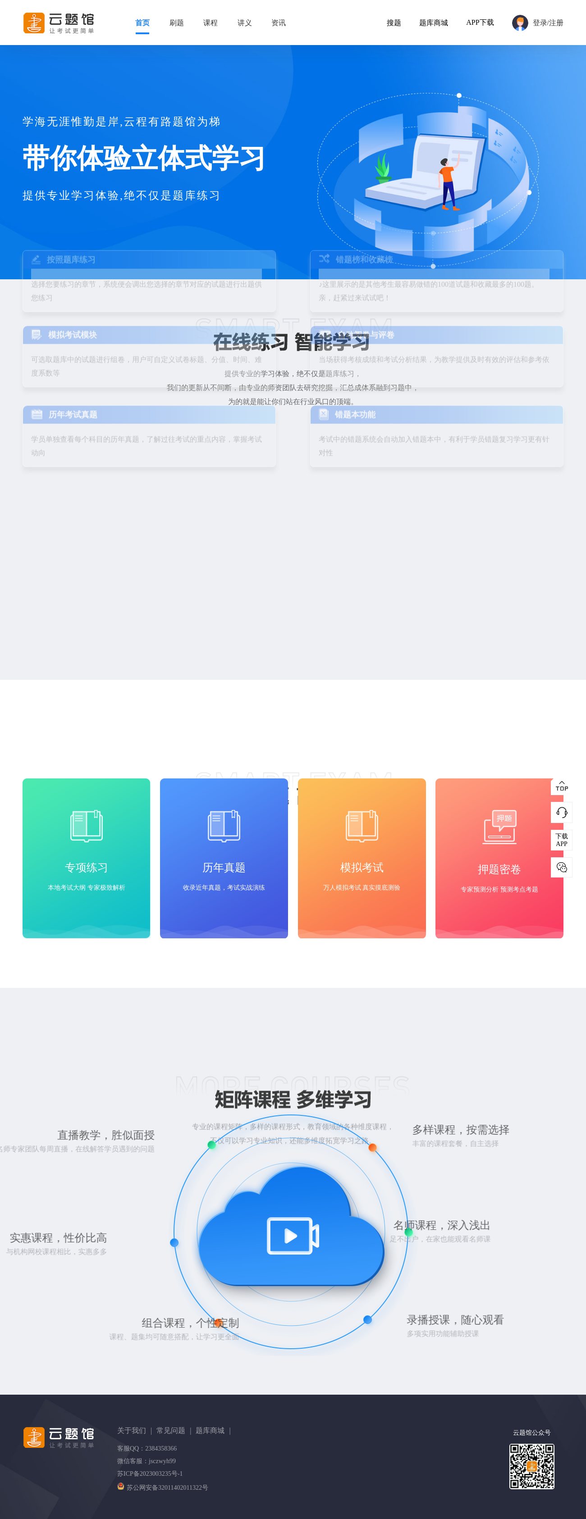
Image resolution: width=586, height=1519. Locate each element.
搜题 (394, 23)
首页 (142, 23)
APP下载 (480, 22)
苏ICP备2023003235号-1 (150, 1473)
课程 (210, 23)
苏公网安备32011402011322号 (162, 1487)
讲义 (245, 23)
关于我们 (134, 1430)
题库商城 (433, 23)
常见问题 (173, 1430)
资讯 (278, 23)
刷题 (176, 23)
